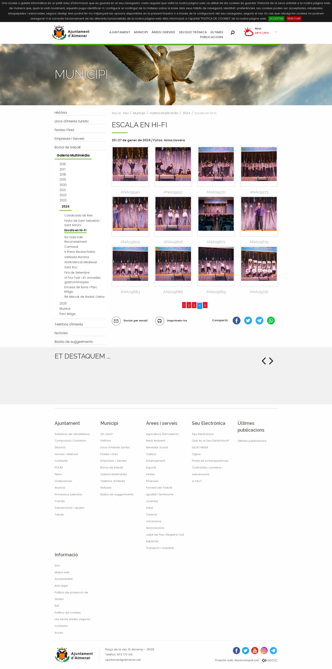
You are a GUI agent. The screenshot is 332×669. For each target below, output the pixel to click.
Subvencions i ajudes (69, 508)
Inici (126, 113)
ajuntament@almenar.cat (123, 660)
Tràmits (60, 501)
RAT (57, 606)
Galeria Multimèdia (164, 113)
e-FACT (197, 481)
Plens (58, 474)
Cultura (151, 454)
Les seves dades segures (72, 619)
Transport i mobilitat (160, 548)
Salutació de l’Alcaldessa (72, 434)
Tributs (59, 514)
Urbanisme (153, 521)
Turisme (151, 514)
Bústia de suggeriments (116, 494)
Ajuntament (119, 32)
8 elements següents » (260, 305)
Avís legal (61, 586)
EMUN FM (152, 541)
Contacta (61, 461)
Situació (60, 447)
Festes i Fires (109, 454)
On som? (106, 434)
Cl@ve (196, 454)
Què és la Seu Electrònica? (210, 441)
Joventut (152, 501)
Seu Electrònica (193, 32)
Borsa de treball (111, 467)
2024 (186, 113)
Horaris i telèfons (66, 454)
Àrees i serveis (163, 32)
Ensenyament (155, 461)
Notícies (105, 488)
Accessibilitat (64, 579)
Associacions (155, 528)
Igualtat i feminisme (159, 494)
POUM (59, 467)
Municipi (141, 32)
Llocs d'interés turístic (115, 447)
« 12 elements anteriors (129, 305)
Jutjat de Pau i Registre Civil (165, 535)
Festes (150, 474)
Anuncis (60, 488)
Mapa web (62, 572)
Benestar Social (157, 447)
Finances (152, 481)
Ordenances (63, 481)
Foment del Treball (159, 488)
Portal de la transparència (210, 461)
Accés (59, 633)
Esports (151, 467)
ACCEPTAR (276, 19)
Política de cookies (68, 613)
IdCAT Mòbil (200, 447)
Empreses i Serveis (113, 461)
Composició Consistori (70, 441)
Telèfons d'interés (112, 481)
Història (105, 441)
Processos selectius (68, 494)
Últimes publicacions (252, 441)
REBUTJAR (294, 19)
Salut (149, 508)
